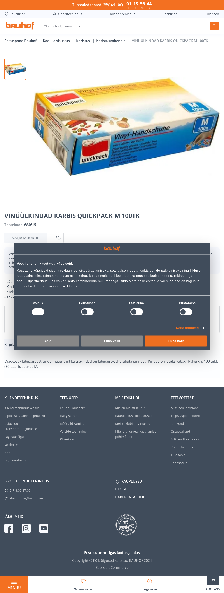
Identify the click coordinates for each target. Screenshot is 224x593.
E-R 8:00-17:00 (20, 490)
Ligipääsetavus (15, 460)
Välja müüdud (26, 237)
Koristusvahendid (111, 40)
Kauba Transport (72, 408)
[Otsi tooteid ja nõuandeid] (125, 26)
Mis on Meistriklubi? (130, 408)
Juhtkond (177, 424)
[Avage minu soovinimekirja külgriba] (83, 583)
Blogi (120, 489)
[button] (15, 69)
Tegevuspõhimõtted (185, 416)
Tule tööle (212, 14)
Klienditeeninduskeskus (21, 408)
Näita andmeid (187, 328)
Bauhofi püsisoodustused (133, 416)
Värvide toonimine (73, 431)
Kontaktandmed (182, 447)
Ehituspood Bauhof (20, 40)
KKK (7, 452)
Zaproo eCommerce (112, 567)
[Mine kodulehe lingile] (20, 26)
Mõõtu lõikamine (72, 424)
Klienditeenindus (122, 14)
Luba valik (112, 341)
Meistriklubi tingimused (132, 424)
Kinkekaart (67, 439)
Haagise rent (69, 416)
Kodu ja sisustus (57, 40)
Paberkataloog (130, 497)
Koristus (83, 40)
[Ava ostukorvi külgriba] (213, 582)
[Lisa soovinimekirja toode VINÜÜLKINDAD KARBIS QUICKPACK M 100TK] (59, 238)
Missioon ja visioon (185, 408)
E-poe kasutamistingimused (24, 416)
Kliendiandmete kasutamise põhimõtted (135, 434)
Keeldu (47, 341)
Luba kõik (176, 341)
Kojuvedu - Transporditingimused (20, 426)
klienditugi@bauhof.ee (26, 498)
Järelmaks (11, 444)
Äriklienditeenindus (67, 14)
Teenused (170, 14)
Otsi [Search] (214, 26)
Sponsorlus (179, 463)
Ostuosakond (180, 431)
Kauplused (14, 14)
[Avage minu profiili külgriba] (150, 583)
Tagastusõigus (14, 437)
